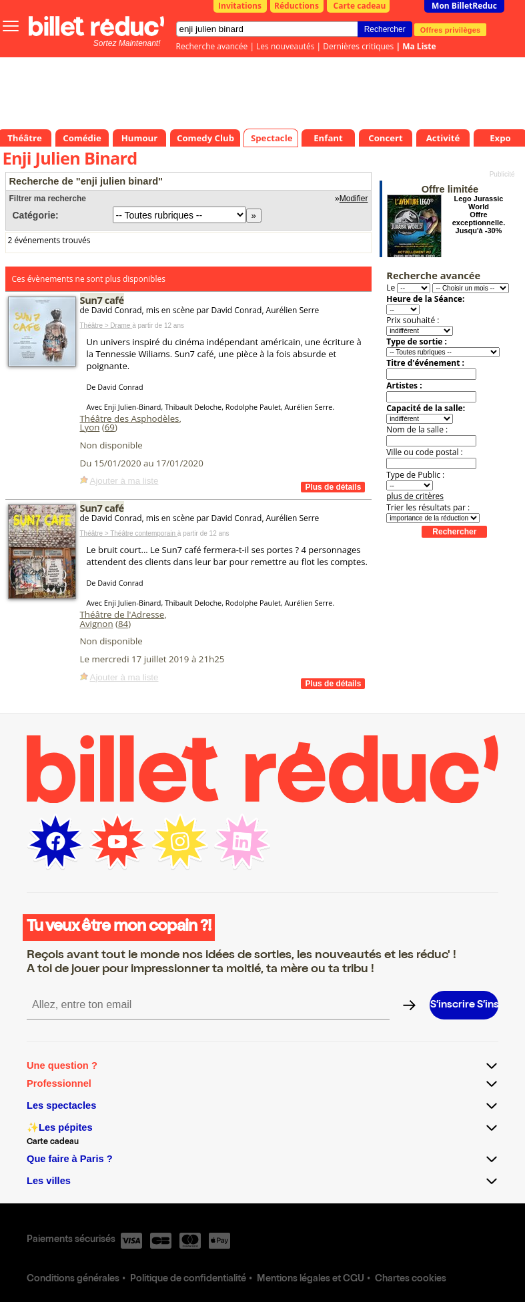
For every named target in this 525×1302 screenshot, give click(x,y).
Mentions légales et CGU (310, 1279)
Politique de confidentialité (188, 1279)
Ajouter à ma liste (124, 481)
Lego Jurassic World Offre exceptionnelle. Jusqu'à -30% (478, 215)
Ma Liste (419, 46)
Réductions (296, 5)
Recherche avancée (212, 46)
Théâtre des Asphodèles (129, 418)
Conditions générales (73, 1279)
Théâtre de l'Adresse (122, 614)
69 (110, 427)
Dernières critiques (358, 46)
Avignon (96, 624)
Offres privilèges (450, 29)
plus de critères (415, 496)
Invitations (239, 5)
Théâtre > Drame (106, 325)
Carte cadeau (360, 5)
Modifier (354, 198)
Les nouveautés (285, 46)
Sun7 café (102, 300)
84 (123, 624)
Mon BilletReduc (464, 5)
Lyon (90, 427)
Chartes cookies (410, 1279)
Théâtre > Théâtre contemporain (128, 533)
